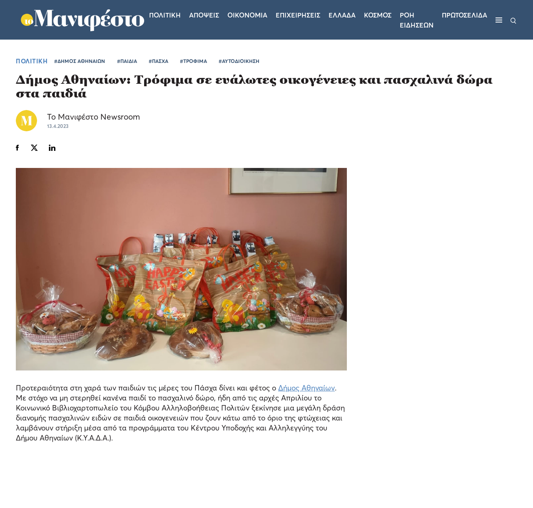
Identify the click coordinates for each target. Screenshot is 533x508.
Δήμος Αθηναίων (306, 387)
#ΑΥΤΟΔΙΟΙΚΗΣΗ (239, 61)
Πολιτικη (165, 15)
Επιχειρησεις (298, 15)
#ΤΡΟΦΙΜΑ (193, 61)
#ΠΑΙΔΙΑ (127, 61)
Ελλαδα (342, 15)
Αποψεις (204, 15)
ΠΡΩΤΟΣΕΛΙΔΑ (464, 15)
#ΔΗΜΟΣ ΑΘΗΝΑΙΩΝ (79, 61)
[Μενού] (499, 20)
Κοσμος (377, 15)
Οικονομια (247, 15)
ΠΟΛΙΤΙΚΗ (31, 61)
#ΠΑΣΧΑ (158, 61)
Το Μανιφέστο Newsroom (93, 116)
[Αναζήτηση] (513, 20)
